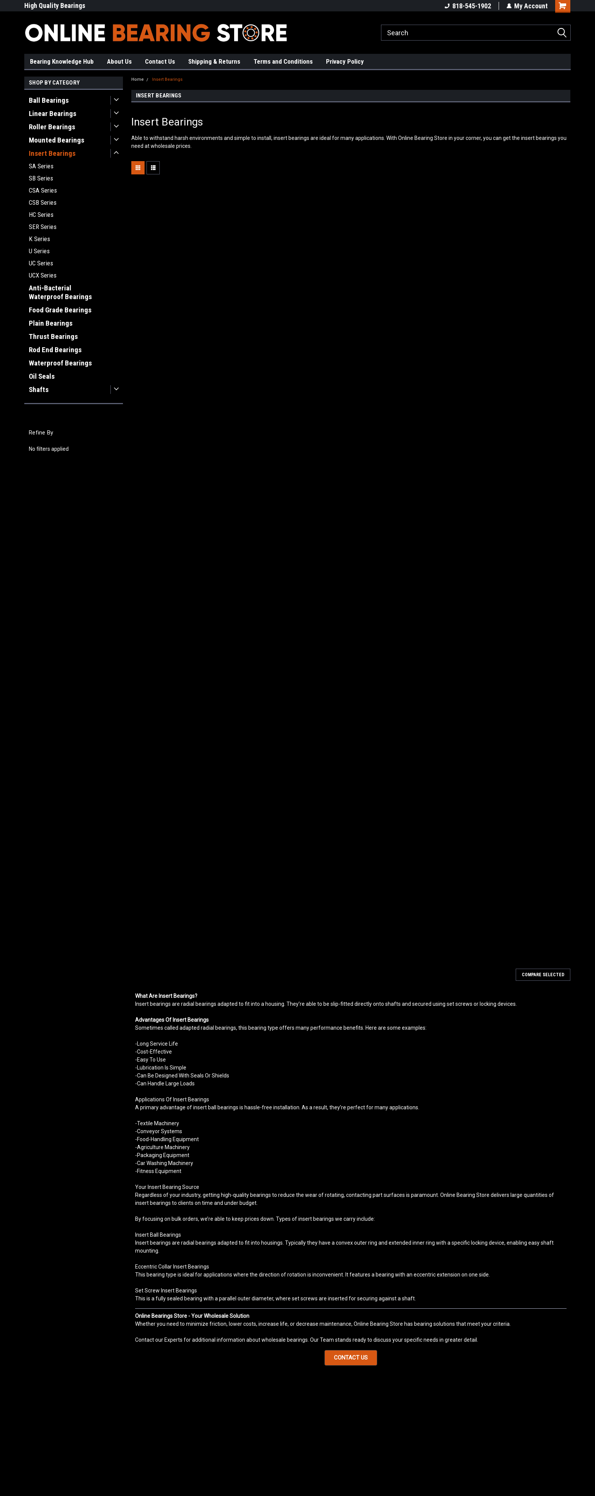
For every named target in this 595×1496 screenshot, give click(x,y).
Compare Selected (543, 974)
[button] (350, 1358)
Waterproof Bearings (60, 363)
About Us (119, 61)
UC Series (41, 263)
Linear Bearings (52, 113)
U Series (39, 251)
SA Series (41, 166)
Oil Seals (42, 376)
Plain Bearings (50, 323)
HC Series (41, 214)
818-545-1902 (468, 6)
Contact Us (160, 61)
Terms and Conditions (283, 61)
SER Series (43, 227)
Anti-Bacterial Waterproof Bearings (60, 292)
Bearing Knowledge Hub (62, 61)
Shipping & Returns (214, 61)
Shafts (39, 389)
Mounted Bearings (56, 140)
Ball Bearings (49, 100)
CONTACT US (351, 1357)
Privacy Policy (345, 61)
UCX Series (43, 275)
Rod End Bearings (55, 349)
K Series (39, 239)
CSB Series (43, 202)
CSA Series (43, 190)
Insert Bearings (52, 153)
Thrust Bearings (53, 336)
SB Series (41, 178)
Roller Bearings (52, 126)
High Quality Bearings (54, 5)
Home (137, 79)
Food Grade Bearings (60, 310)
